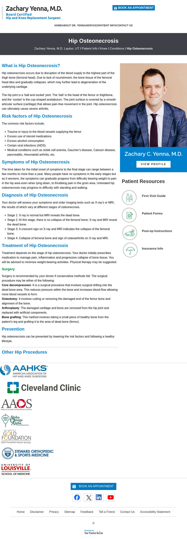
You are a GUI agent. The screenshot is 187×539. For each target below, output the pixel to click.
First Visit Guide (154, 196)
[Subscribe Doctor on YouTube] (110, 497)
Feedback (87, 511)
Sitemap (69, 511)
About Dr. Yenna (74, 25)
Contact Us (124, 25)
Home (58, 25)
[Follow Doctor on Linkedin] (99, 497)
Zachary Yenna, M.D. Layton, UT (56, 48)
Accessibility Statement (155, 511)
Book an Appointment (136, 7)
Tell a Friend (107, 511)
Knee (104, 48)
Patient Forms (152, 213)
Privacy (54, 511)
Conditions (117, 48)
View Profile (153, 164)
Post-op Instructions (157, 231)
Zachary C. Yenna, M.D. (153, 154)
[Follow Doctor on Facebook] (76, 497)
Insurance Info (152, 248)
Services (92, 25)
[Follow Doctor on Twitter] (88, 497)
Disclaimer (37, 511)
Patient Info (107, 25)
